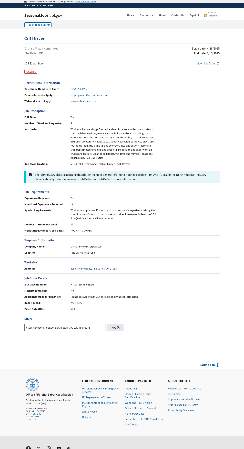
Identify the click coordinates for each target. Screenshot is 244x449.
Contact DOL (31, 419)
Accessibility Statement (182, 410)
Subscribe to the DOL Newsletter (144, 419)
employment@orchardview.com (89, 95)
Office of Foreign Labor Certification (138, 395)
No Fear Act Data (134, 413)
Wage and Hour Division (138, 402)
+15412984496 (78, 89)
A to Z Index (131, 424)
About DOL (131, 388)
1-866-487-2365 (32, 416)
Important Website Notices (184, 399)
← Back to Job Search (38, 24)
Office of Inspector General (140, 408)
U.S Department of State (96, 397)
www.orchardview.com (83, 101)
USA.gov (86, 417)
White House (89, 411)
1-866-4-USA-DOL (33, 414)
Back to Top (207, 365)
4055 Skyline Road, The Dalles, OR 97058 (93, 268)
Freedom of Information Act (184, 388)
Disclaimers (174, 394)
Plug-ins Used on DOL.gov (183, 404)
